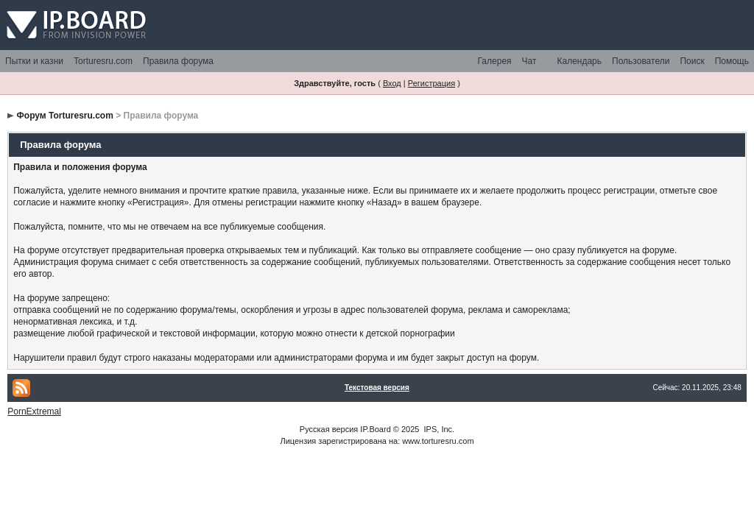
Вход (392, 83)
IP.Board (375, 429)
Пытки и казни (34, 61)
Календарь (579, 61)
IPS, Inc (438, 429)
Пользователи (640, 61)
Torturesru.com (103, 61)
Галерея (495, 61)
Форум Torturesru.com (65, 115)
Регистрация (431, 83)
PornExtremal (34, 411)
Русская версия (329, 429)
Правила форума (178, 61)
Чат (529, 61)
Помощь (732, 61)
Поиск (692, 61)
